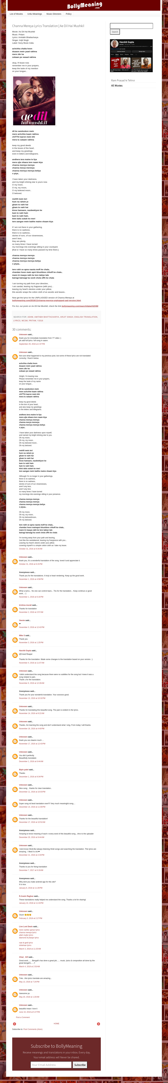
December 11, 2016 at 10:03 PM (32, 792)
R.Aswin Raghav (26, 896)
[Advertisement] (82, 47)
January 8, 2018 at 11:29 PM (30, 888)
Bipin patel (23, 770)
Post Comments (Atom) (32, 1029)
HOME (56, 1024)
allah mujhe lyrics (26, 935)
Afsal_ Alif (23, 957)
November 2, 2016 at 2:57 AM (31, 612)
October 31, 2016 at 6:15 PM (30, 564)
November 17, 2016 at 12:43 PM (32, 744)
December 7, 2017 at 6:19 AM (31, 870)
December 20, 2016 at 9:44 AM (31, 837)
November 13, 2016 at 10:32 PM (32, 698)
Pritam (32, 321)
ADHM (30, 317)
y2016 (40, 321)
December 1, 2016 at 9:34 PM (31, 777)
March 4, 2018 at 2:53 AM (29, 966)
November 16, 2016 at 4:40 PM (31, 729)
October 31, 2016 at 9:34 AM (30, 549)
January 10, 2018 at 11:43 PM (31, 903)
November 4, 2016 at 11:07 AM (31, 663)
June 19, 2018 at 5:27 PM (29, 1012)
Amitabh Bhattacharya (46, 317)
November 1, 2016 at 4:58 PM (31, 579)
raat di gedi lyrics (26, 943)
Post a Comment (23, 1017)
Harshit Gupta (25, 651)
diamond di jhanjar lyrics (29, 938)
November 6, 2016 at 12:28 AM (31, 683)
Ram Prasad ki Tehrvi (123, 80)
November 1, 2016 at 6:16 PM (31, 597)
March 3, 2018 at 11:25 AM (30, 949)
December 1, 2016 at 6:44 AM (31, 761)
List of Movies (16, 14)
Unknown (23, 334)
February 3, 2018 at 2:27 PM (30, 918)
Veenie (22, 620)
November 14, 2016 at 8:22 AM (31, 713)
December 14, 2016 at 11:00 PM (32, 807)
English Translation (85, 317)
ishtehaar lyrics (25, 945)
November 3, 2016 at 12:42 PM (31, 627)
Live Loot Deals (26, 926)
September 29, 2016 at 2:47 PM (32, 344)
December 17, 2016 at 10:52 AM (32, 822)
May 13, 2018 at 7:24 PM (29, 982)
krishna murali (25, 605)
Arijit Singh (66, 317)
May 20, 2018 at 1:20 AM (29, 997)
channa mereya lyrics (27, 932)
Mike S (22, 635)
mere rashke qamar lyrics (29, 930)
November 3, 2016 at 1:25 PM (31, 642)
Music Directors (54, 14)
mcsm (25, 321)
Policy (68, 14)
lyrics (16, 321)
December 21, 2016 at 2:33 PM (31, 855)
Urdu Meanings (34, 14)
